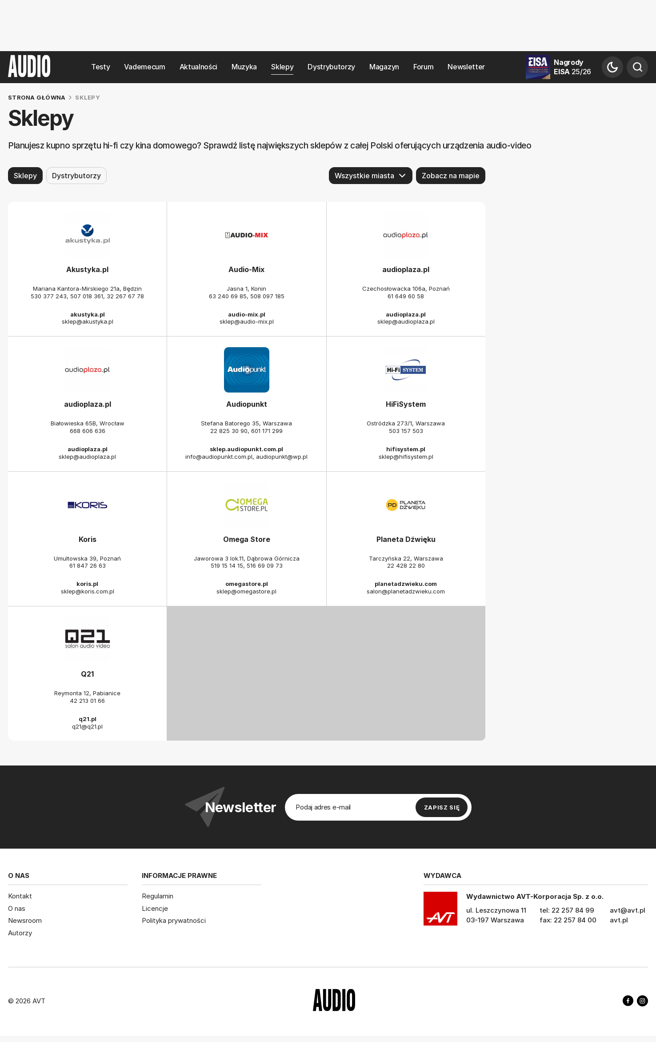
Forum (423, 67)
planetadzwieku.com (406, 583)
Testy (100, 67)
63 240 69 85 (228, 296)
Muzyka (244, 67)
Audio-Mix (246, 269)
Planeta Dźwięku (406, 539)
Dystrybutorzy (331, 67)
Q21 (87, 673)
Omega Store (246, 539)
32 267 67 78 (125, 296)
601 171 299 (267, 430)
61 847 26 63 (87, 565)
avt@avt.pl (627, 910)
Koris (87, 539)
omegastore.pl (246, 583)
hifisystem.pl (405, 449)
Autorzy (20, 933)
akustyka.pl (87, 313)
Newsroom (25, 920)
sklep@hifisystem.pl (406, 456)
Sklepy (282, 67)
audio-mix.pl (246, 313)
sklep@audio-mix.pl (247, 321)
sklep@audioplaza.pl (406, 321)
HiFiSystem (406, 404)
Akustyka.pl (87, 269)
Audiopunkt (246, 404)
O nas (16, 908)
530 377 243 (49, 296)
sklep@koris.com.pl (87, 591)
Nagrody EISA (572, 67)
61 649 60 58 (406, 296)
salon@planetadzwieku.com (406, 591)
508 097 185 (267, 296)
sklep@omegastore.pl (246, 591)
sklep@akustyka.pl (87, 321)
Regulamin (157, 896)
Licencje (155, 908)
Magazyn (384, 67)
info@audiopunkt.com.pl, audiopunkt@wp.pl (246, 456)
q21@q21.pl (87, 725)
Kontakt (20, 896)
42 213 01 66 (87, 700)
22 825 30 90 (229, 430)
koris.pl (87, 583)
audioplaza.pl (405, 269)
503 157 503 (406, 430)
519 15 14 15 (227, 565)
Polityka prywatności (174, 920)
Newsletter (466, 67)
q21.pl (87, 718)
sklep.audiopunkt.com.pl (246, 449)
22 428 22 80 (406, 565)
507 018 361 (86, 296)
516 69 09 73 (265, 565)
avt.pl (619, 920)
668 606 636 (87, 430)
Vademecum (144, 67)
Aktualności (198, 67)
